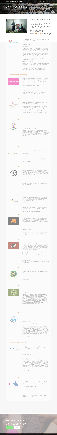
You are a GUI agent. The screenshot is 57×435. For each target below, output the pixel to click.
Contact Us (17, 428)
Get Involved (9, 428)
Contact (48, 1)
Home (31, 1)
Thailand (40, 1)
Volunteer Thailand (35, 1)
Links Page (44, 1)
